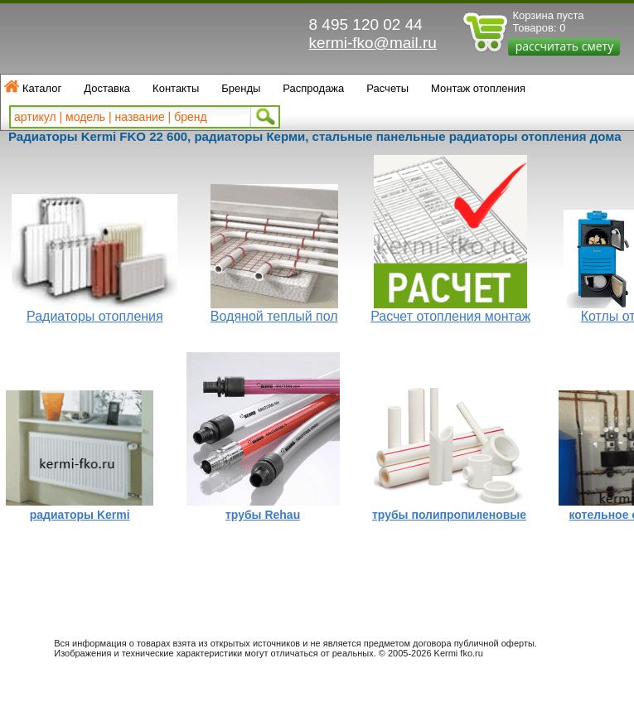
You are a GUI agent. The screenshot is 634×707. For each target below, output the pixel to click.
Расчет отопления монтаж (450, 316)
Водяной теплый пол (274, 316)
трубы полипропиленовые (449, 514)
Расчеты (387, 88)
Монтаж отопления (478, 88)
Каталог (41, 88)
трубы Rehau (262, 514)
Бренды (240, 88)
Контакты (175, 88)
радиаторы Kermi (80, 514)
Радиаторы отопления (95, 316)
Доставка (107, 88)
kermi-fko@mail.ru (373, 42)
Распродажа (313, 88)
